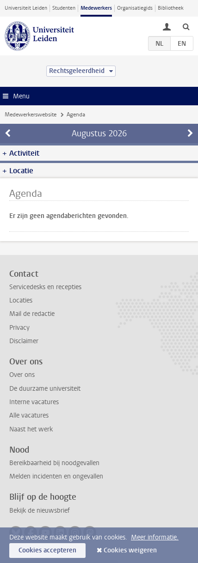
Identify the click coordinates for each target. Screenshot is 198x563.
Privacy (19, 327)
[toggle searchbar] (186, 26)
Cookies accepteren (47, 550)
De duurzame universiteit (44, 388)
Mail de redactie (32, 313)
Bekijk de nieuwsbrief (39, 510)
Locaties (20, 300)
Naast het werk (31, 429)
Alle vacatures (29, 415)
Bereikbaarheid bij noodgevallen (54, 463)
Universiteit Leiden (26, 8)
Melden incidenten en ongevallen (56, 476)
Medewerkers (96, 8)
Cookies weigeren (130, 550)
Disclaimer (23, 341)
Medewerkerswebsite (30, 114)
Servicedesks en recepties (45, 287)
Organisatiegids (135, 8)
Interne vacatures (34, 402)
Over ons (22, 374)
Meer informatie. (155, 537)
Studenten (63, 8)
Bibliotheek (171, 8)
